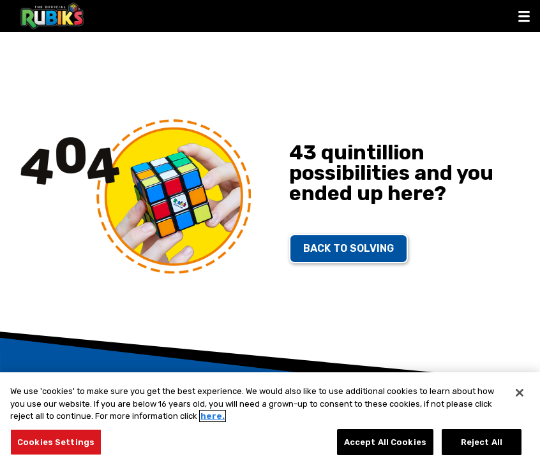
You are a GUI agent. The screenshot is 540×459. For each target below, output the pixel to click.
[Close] (520, 397)
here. (212, 420)
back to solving (348, 248)
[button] (524, 16)
